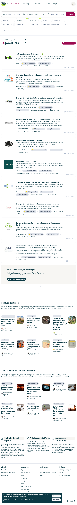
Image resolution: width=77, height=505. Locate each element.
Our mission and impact (8, 472)
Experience (59, 20)
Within (8, 20)
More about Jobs (6, 470)
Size (68, 25)
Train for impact (25, 472)
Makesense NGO (6, 475)
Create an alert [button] (68, 43)
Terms (41, 475)
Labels (34, 25)
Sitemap (61, 472)
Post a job (23, 481)
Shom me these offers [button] (16, 279)
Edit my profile (25, 489)
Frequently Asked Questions (48, 472)
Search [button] (70, 14)
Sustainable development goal (51, 25)
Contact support (44, 470)
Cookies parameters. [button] (10, 501)
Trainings (27, 4)
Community (24, 478)
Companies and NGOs (42, 4)
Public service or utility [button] (39, 149)
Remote (47, 20)
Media (22, 475)
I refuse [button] (56, 500)
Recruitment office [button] (29, 170)
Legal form (8, 25)
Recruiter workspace (26, 492)
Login (22, 483)
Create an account (26, 486)
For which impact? (35, 14)
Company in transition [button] (36, 234)
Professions (34, 19)
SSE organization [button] (33, 86)
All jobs (23, 470)
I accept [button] (56, 496)
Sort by (29, 43)
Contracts (22, 19)
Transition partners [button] (28, 63)
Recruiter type (21, 25)
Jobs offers (16, 4)
